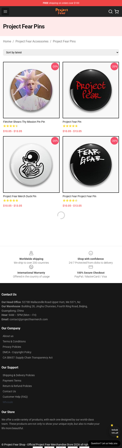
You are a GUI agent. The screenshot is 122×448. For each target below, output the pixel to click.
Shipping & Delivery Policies (19, 375)
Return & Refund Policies (17, 386)
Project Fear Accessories (32, 41)
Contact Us (9, 391)
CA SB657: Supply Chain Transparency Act (28, 357)
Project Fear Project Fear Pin (79, 196)
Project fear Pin (72, 121)
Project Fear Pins (64, 41)
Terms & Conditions (14, 341)
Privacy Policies (12, 346)
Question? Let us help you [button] (104, 443)
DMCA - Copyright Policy (17, 352)
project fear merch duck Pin (19, 196)
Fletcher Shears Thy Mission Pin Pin (24, 121)
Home (7, 41)
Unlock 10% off (114, 431)
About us (8, 336)
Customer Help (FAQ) (15, 396)
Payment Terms (12, 380)
